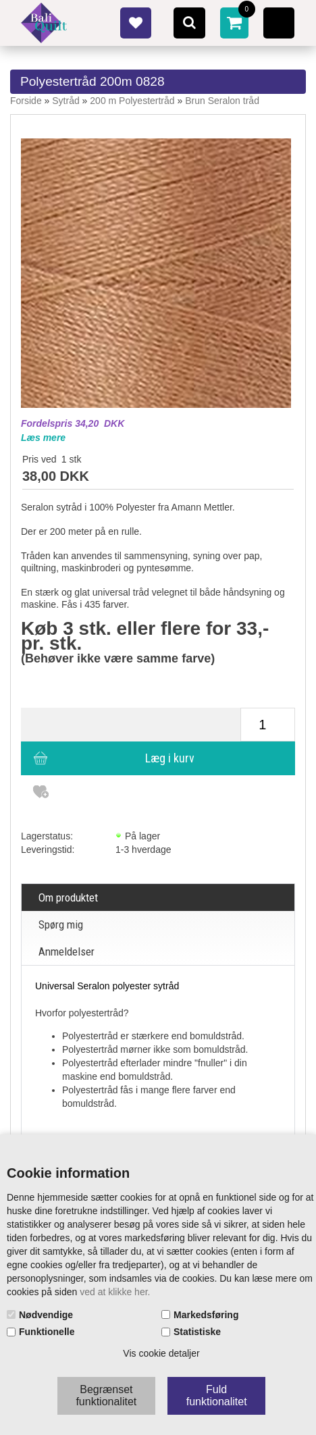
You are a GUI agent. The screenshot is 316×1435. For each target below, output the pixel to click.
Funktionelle (46, 1331)
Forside (26, 100)
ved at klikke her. (115, 1291)
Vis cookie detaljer (161, 1353)
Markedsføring (206, 1314)
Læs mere (43, 437)
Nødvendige (46, 1314)
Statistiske (197, 1331)
